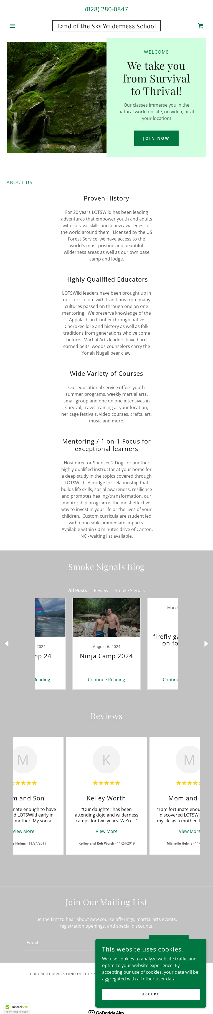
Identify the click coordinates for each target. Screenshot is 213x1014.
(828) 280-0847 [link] (106, 9)
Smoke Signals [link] (130, 590)
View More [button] (23, 831)
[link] (106, 27)
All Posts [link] (77, 590)
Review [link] (101, 590)
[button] (22, 25)
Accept (150, 994)
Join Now (156, 138)
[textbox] (83, 942)
